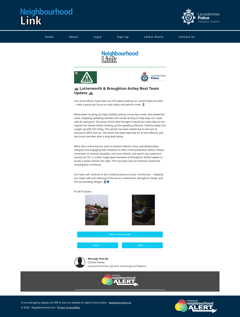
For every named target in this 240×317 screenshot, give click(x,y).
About (73, 37)
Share (97, 245)
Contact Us (187, 37)
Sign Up (123, 37)
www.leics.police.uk (120, 302)
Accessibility (73, 307)
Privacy (61, 307)
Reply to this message (120, 234)
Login (97, 37)
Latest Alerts (153, 37)
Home (49, 37)
